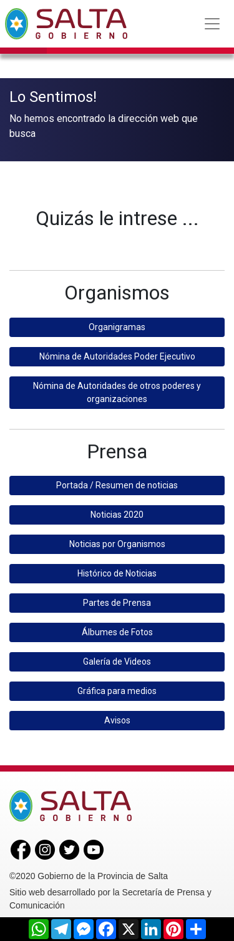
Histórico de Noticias (117, 571)
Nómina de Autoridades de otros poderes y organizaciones (117, 389)
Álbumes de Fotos (117, 630)
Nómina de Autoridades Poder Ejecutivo (117, 354)
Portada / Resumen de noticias (117, 483)
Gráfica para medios (117, 689)
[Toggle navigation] (212, 24)
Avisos (117, 718)
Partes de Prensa (117, 601)
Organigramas (117, 325)
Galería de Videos (117, 660)
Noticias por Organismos (117, 542)
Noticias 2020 (117, 513)
